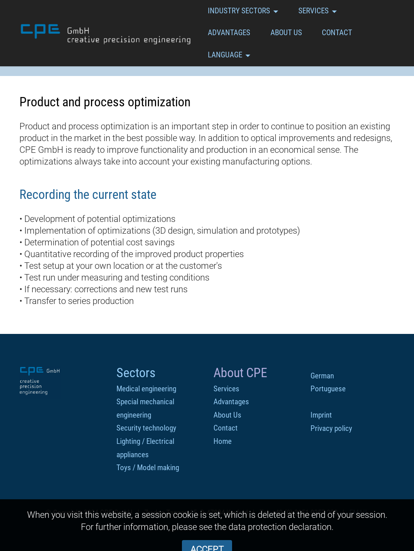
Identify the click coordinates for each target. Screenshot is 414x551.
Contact (225, 428)
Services (226, 388)
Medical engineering (146, 388)
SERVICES (313, 10)
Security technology (146, 428)
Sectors (136, 372)
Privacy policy (331, 428)
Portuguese (328, 388)
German (322, 375)
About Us (227, 415)
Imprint (321, 415)
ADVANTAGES (229, 32)
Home (222, 441)
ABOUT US (286, 32)
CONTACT (337, 32)
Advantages (231, 401)
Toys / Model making (147, 467)
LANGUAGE (225, 54)
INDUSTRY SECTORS (239, 10)
